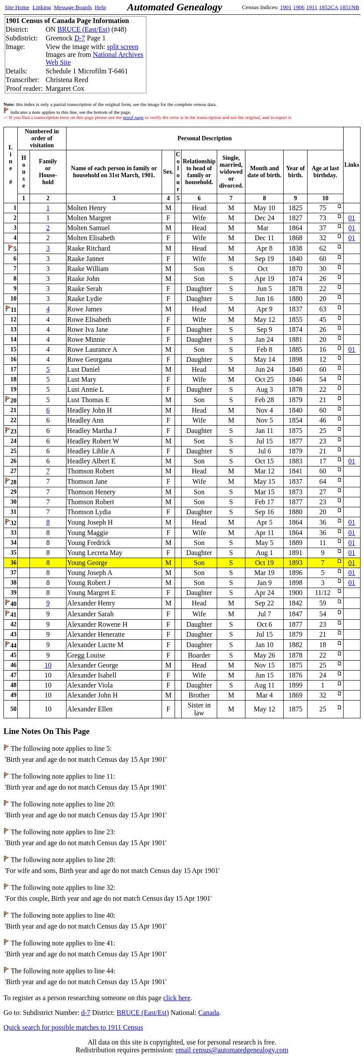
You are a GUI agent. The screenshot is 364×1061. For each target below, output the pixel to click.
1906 (299, 7)
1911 (312, 7)
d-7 (85, 1012)
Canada (208, 1012)
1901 (286, 7)
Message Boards (73, 7)
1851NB (349, 7)
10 (47, 665)
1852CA (328, 7)
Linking (42, 7)
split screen (122, 46)
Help (100, 7)
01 (351, 217)
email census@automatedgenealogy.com (231, 1050)
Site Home (17, 7)
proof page (133, 117)
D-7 (79, 38)
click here (177, 998)
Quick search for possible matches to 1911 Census (73, 1027)
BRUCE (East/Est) (83, 29)
